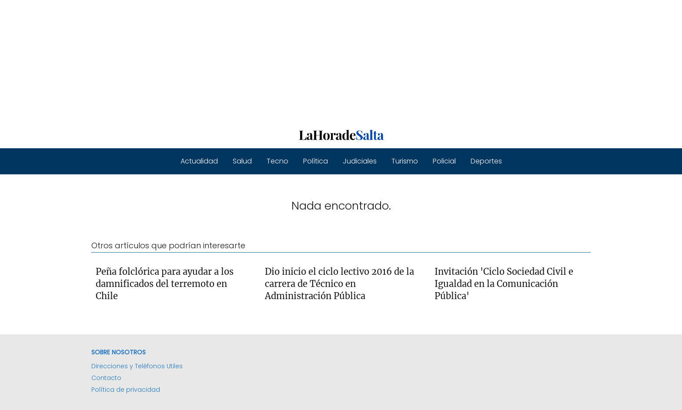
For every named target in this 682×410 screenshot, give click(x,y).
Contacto (106, 377)
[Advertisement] (261, 61)
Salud (242, 161)
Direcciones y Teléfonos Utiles (137, 366)
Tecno (277, 161)
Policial (444, 161)
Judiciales (360, 161)
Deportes (486, 161)
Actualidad (199, 161)
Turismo (404, 161)
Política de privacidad (125, 389)
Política (315, 161)
